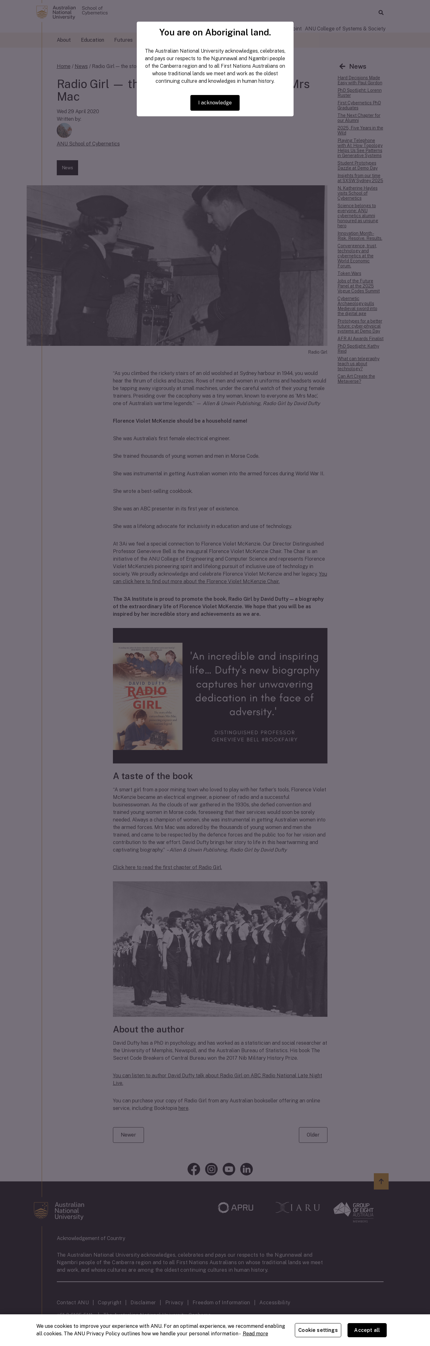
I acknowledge (215, 103)
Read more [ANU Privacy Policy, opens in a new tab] (255, 1334)
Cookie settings (317, 1330)
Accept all (367, 1330)
